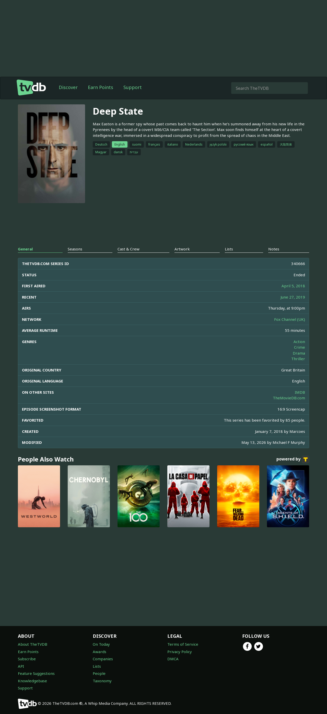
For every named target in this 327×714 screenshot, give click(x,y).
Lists (97, 666)
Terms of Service (182, 644)
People (99, 673)
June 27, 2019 (293, 297)
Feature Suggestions (36, 673)
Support (132, 87)
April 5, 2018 (293, 285)
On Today (101, 644)
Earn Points (100, 87)
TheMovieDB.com (289, 397)
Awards (99, 651)
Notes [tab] (273, 248)
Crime (299, 347)
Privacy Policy (179, 651)
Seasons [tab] (75, 248)
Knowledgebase (32, 680)
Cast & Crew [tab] (128, 248)
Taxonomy (102, 680)
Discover (68, 87)
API (21, 666)
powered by (292, 459)
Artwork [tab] (182, 248)
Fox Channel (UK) (289, 319)
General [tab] (25, 248)
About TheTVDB (32, 644)
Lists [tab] (229, 248)
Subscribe (27, 658)
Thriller (298, 358)
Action (299, 341)
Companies (103, 658)
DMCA (173, 658)
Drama (299, 353)
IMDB (300, 392)
